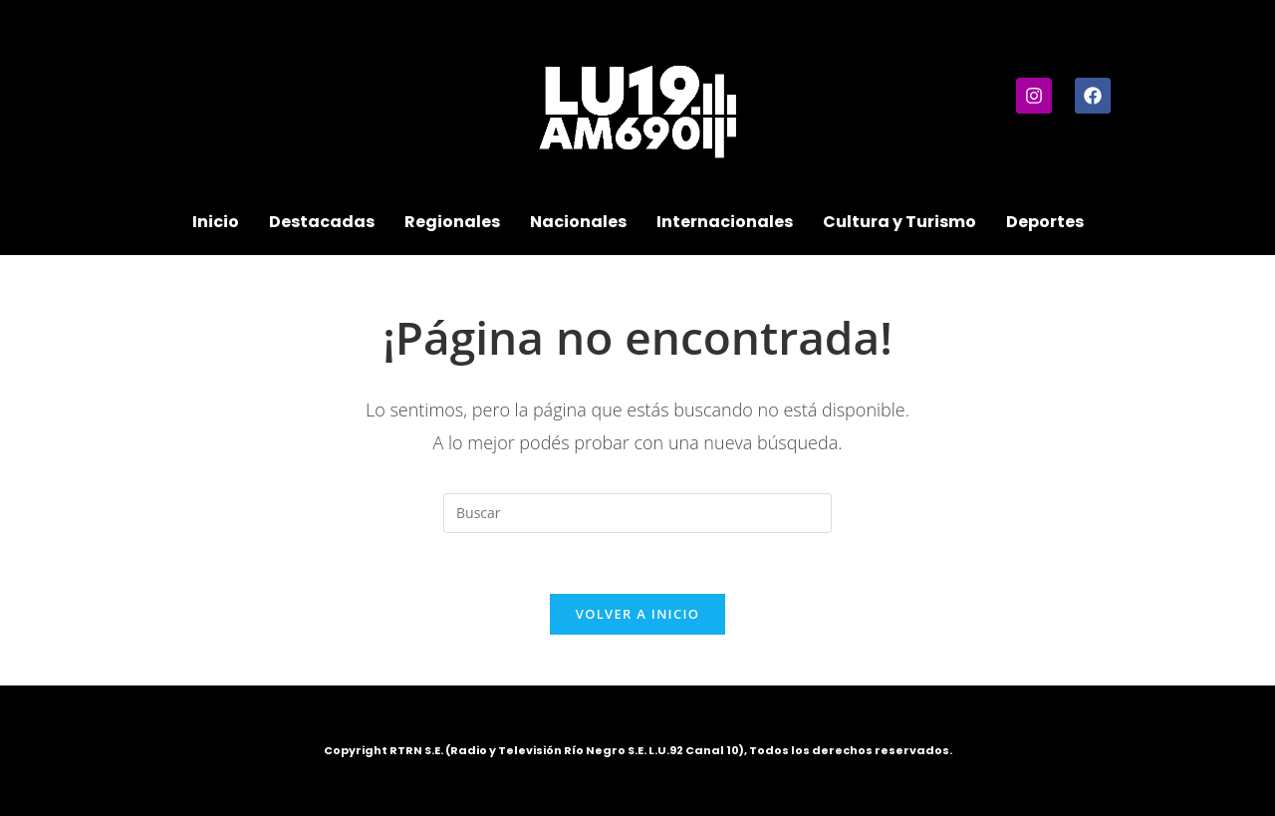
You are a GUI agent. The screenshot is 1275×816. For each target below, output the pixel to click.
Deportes (1045, 221)
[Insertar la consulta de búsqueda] (637, 513)
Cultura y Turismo (899, 221)
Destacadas (322, 221)
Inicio (215, 221)
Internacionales (724, 221)
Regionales (452, 221)
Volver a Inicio (637, 614)
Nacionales (578, 221)
